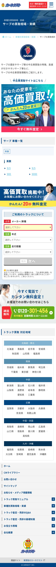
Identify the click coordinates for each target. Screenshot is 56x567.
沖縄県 (43, 454)
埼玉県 (41, 367)
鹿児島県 (31, 454)
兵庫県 (41, 408)
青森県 (21, 348)
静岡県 (41, 390)
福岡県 (10, 449)
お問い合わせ (10, 479)
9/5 (33, 168)
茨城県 (10, 367)
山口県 (10, 431)
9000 (34, 174)
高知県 (26, 435)
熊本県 (41, 449)
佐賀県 (21, 449)
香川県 (31, 431)
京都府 (21, 408)
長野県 (21, 390)
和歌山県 (31, 413)
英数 (7, 151)
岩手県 (31, 348)
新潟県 (10, 385)
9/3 (8, 168)
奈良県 (19, 413)
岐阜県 (31, 390)
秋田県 (15, 353)
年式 (14, 234)
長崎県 (31, 449)
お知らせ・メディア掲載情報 (18, 492)
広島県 (41, 426)
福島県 (36, 353)
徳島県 (21, 431)
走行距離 (16, 246)
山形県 (26, 353)
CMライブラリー (12, 472)
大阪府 (31, 408)
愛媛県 (41, 431)
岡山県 (31, 426)
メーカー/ (19, 221)
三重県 (31, 394)
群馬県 (31, 367)
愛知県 (21, 394)
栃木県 (21, 367)
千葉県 (14, 371)
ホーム (7, 466)
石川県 (31, 385)
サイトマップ (10, 485)
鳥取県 (10, 426)
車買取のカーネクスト (34, 560)
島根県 (21, 426)
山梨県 (10, 390)
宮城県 (41, 348)
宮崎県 (19, 454)
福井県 (41, 385)
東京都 (25, 371)
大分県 (9, 454)
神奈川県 (36, 371)
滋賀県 (10, 408)
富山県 (21, 385)
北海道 (10, 348)
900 (9, 174)
